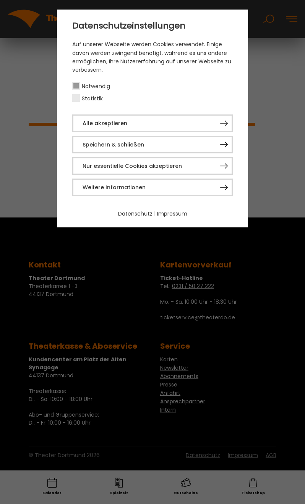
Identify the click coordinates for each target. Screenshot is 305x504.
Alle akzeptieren (105, 123)
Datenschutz (135, 213)
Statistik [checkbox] (92, 98)
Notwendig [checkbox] (96, 86)
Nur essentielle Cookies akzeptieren (132, 166)
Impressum (172, 213)
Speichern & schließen (113, 144)
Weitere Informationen (114, 187)
